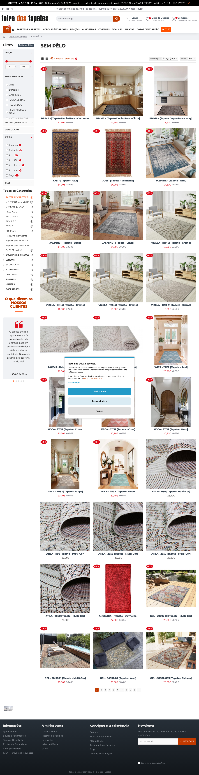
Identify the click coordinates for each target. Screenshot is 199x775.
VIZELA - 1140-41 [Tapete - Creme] (171, 305)
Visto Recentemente (16, 699)
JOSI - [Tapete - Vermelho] (118, 180)
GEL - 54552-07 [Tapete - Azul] (118, 678)
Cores (8, 137)
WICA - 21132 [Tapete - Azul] (171, 367)
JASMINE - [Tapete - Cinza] (118, 242)
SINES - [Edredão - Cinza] (25, 705)
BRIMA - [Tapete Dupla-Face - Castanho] (65, 118)
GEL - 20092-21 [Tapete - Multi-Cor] (171, 615)
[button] (13, 381)
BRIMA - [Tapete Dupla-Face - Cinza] (118, 118)
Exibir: (185, 58)
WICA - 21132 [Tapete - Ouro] (171, 429)
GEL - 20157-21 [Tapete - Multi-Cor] (65, 678)
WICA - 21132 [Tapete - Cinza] (65, 429)
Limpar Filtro (27, 45)
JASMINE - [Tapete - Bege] (65, 242)
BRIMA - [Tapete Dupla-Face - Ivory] (170, 118)
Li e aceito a (152, 763)
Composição (12, 129)
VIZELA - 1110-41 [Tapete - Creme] (171, 242)
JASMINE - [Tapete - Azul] (171, 180)
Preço (8, 52)
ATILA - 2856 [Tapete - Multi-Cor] (118, 553)
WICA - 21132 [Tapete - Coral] (118, 429)
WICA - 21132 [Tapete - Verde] (118, 491)
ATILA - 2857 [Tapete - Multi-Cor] (171, 553)
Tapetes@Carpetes (18, 36)
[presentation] (161, 754)
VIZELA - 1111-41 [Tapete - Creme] (65, 305)
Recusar (99, 410)
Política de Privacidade (92, 378)
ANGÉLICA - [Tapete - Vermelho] (118, 615)
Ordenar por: (147, 58)
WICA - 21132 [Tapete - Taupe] (65, 491)
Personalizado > (99, 401)
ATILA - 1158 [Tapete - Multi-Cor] (171, 491)
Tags (7, 183)
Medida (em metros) (16, 122)
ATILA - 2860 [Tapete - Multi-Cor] (65, 615)
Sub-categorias (14, 76)
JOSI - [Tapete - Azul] (65, 180)
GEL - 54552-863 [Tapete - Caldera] (171, 678)
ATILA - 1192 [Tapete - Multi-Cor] (65, 553)
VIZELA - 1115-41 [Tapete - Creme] (118, 305)
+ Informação (74, 382)
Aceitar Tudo (100, 391)
